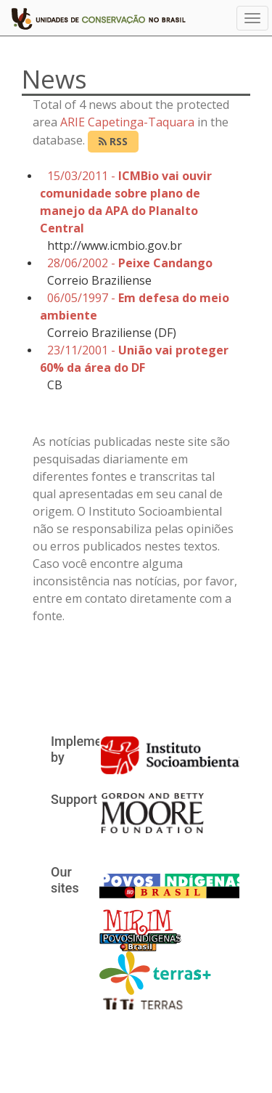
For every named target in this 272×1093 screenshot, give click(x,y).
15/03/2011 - (126, 202)
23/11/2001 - (134, 358)
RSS (113, 141)
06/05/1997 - (134, 306)
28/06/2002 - (130, 263)
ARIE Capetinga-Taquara (127, 122)
